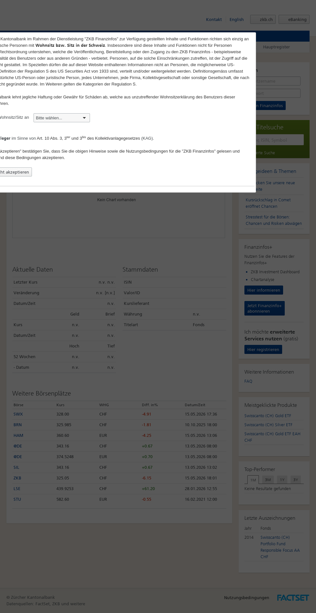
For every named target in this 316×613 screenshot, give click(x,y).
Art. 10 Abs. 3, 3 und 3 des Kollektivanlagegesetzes (88, 138)
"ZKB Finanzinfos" (199, 151)
